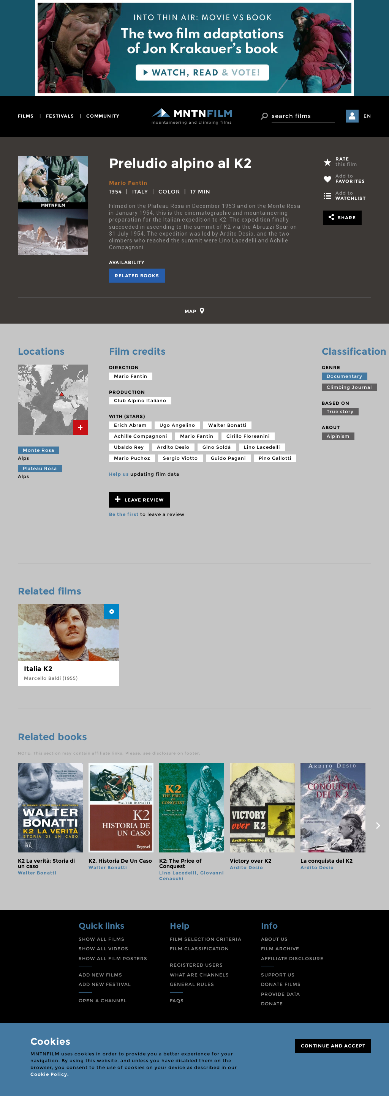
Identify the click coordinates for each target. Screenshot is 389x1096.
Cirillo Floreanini (248, 436)
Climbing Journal (349, 387)
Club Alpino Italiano (140, 400)
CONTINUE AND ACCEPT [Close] (333, 1046)
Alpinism (338, 436)
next (378, 825)
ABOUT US (274, 939)
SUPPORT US (278, 975)
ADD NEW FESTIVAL (105, 984)
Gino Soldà (216, 447)
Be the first (124, 514)
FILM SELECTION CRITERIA (206, 939)
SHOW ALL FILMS (102, 939)
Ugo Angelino (177, 425)
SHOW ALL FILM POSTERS (113, 958)
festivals (60, 116)
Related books (137, 275)
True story (340, 411)
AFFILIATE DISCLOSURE (292, 958)
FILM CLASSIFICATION (199, 948)
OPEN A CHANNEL (103, 1000)
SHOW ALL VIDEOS (103, 948)
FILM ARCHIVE (280, 948)
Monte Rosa (38, 450)
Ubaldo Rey (129, 447)
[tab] (194, 310)
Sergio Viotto (180, 458)
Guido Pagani (228, 458)
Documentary (344, 376)
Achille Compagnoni (140, 436)
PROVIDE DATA (280, 994)
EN (367, 116)
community (102, 116)
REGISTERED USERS (196, 965)
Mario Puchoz (132, 458)
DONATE (272, 1003)
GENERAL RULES (192, 984)
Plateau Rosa (40, 468)
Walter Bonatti (227, 425)
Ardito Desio (173, 447)
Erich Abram (130, 425)
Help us (119, 474)
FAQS (177, 1000)
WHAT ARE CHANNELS (199, 975)
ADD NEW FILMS (100, 975)
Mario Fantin (128, 182)
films (26, 116)
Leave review (139, 499)
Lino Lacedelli (262, 447)
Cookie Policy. (49, 1074)
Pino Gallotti (275, 458)
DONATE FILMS (281, 984)
